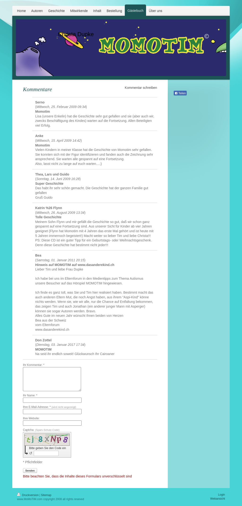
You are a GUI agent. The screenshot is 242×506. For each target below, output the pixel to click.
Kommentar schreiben (141, 88)
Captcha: (41, 430)
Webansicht (217, 498)
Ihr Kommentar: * (33, 365)
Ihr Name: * (30, 395)
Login (221, 494)
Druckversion (28, 495)
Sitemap (46, 495)
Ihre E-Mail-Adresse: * (49, 407)
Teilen (180, 93)
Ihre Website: (31, 418)
